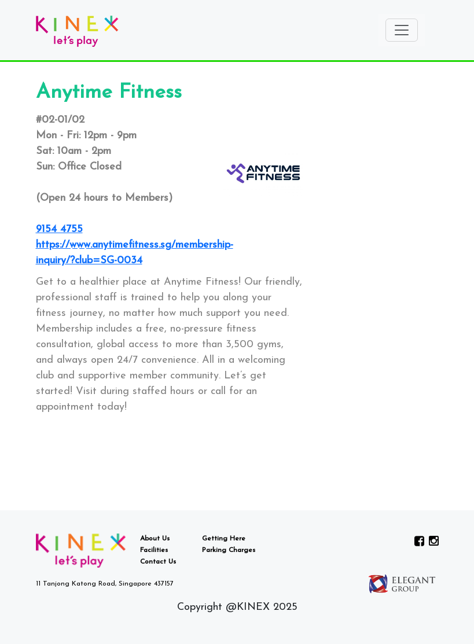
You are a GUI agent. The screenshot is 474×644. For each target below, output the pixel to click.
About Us (155, 538)
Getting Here (223, 538)
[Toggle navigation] (401, 30)
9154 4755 (59, 229)
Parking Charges (228, 550)
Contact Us (158, 561)
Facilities (154, 550)
